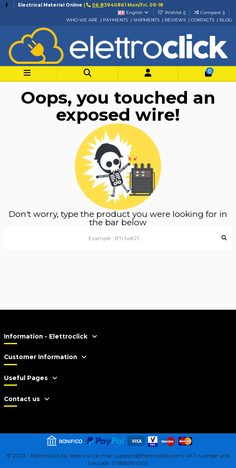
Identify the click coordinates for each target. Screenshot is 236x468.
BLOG (225, 20)
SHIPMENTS (146, 20)
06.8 (98, 5)
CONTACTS (203, 20)
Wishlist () (172, 12)
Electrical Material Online (50, 5)
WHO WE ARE (82, 20)
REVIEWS (175, 20)
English (134, 12)
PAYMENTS (115, 20)
